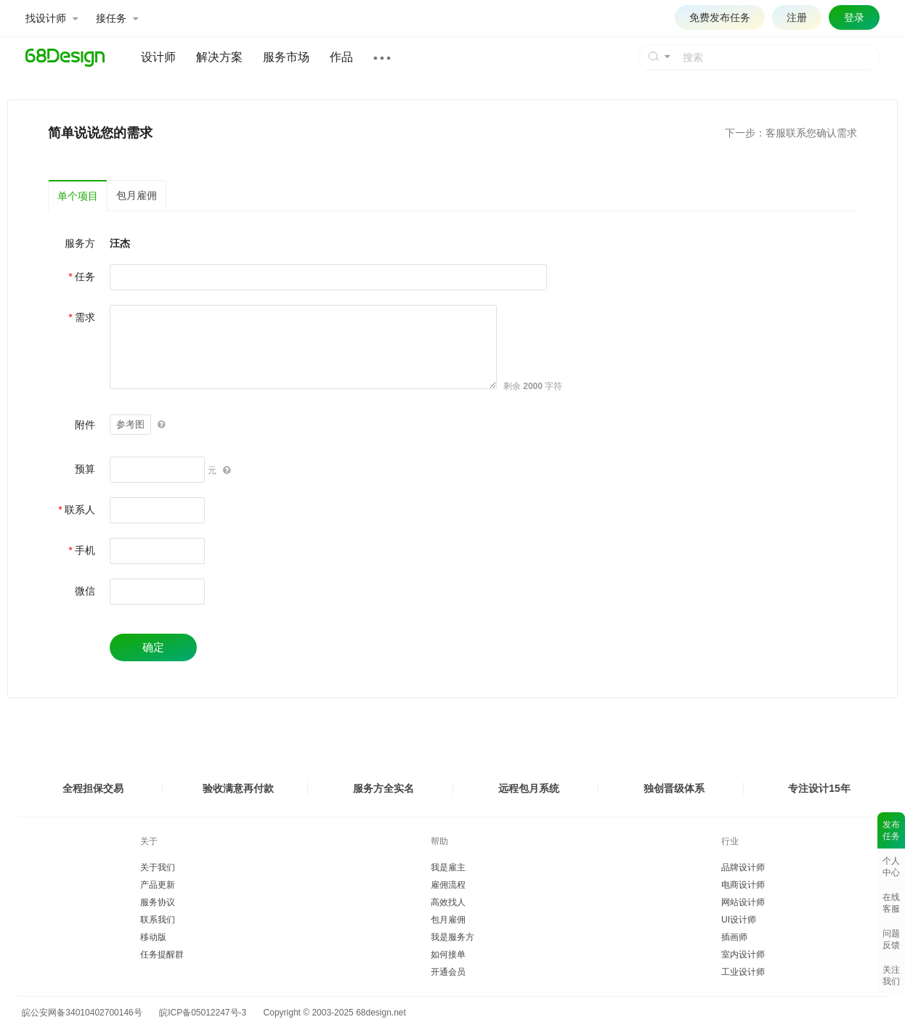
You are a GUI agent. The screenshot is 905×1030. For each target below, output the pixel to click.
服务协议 (157, 902)
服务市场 (286, 57)
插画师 (734, 937)
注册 (797, 17)
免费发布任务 (719, 17)
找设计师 (51, 18)
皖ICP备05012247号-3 (202, 1012)
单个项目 (77, 196)
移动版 (153, 937)
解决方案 (219, 57)
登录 (854, 17)
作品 (341, 57)
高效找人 (448, 902)
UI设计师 (738, 920)
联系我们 (157, 920)
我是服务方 (452, 937)
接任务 (117, 18)
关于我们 (157, 867)
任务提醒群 (162, 954)
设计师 (158, 57)
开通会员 (448, 972)
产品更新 (157, 885)
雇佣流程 (448, 885)
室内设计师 (743, 954)
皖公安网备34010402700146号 (79, 1012)
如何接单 (448, 954)
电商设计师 (743, 885)
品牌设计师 (743, 867)
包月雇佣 (136, 195)
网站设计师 (743, 902)
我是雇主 (448, 867)
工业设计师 (743, 972)
